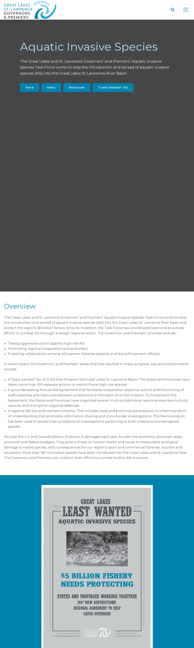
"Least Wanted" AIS (113, 87)
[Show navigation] (186, 10)
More (29, 87)
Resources (77, 87)
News (51, 87)
